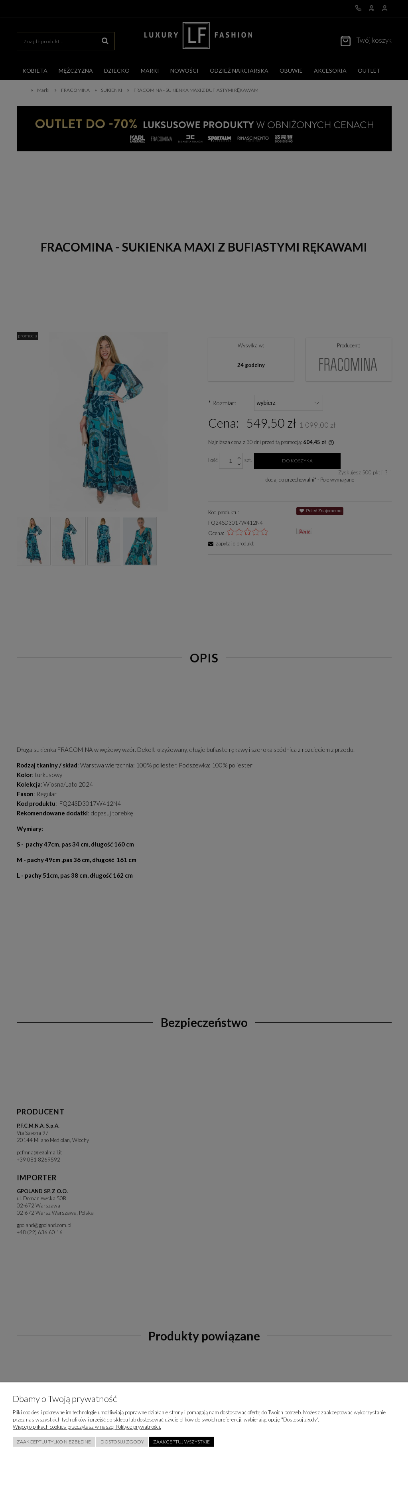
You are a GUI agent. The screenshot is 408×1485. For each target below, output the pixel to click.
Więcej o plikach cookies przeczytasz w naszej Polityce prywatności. (87, 1427)
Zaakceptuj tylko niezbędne (54, 1442)
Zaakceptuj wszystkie (181, 1442)
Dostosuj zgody (122, 1442)
